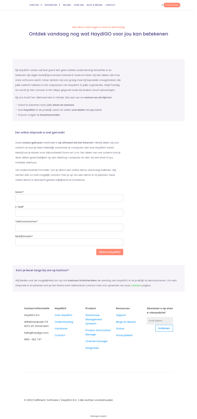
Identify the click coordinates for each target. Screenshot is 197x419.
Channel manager (96, 341)
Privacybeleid (124, 335)
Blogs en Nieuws (126, 322)
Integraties (92, 348)
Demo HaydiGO (109, 252)
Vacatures (61, 328)
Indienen (164, 328)
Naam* (69, 195)
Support (121, 315)
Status (120, 328)
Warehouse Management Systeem (93, 319)
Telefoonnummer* (69, 224)
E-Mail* (69, 209)
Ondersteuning (64, 322)
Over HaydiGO (63, 315)
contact (136, 285)
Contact (60, 335)
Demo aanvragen (172, 5)
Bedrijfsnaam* (69, 239)
